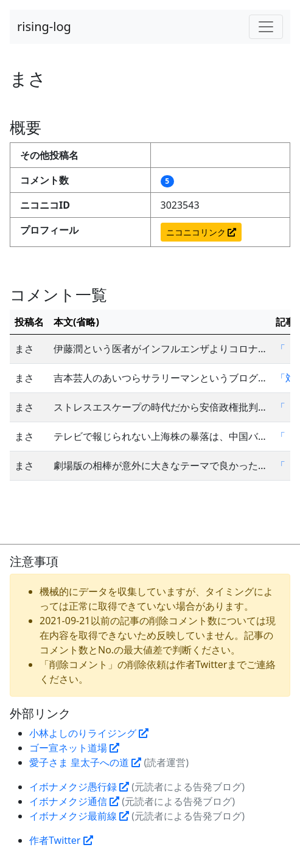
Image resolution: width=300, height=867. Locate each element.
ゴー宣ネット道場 (74, 747)
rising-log (44, 26)
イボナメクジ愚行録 (79, 786)
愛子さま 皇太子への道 (85, 762)
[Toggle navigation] (266, 27)
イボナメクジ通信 (74, 801)
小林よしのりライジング (88, 733)
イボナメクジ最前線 (79, 816)
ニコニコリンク (201, 232)
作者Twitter (61, 840)
